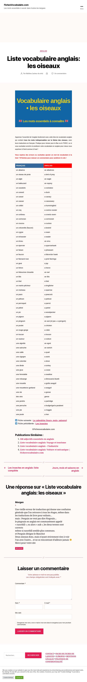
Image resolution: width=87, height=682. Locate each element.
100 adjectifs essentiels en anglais (37, 439)
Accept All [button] (19, 677)
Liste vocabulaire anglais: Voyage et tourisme (43, 442)
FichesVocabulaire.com (16, 5)
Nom (17, 603)
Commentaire (20, 583)
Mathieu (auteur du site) (34, 74)
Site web (18, 613)
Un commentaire (60, 74)
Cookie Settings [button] (8, 677)
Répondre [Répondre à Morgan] (19, 548)
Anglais (43, 51)
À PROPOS (60, 656)
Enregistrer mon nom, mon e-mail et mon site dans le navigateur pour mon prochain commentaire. (44, 623)
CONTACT (49, 654)
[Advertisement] (43, 27)
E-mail (47, 603)
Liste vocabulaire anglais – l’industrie (39, 446)
